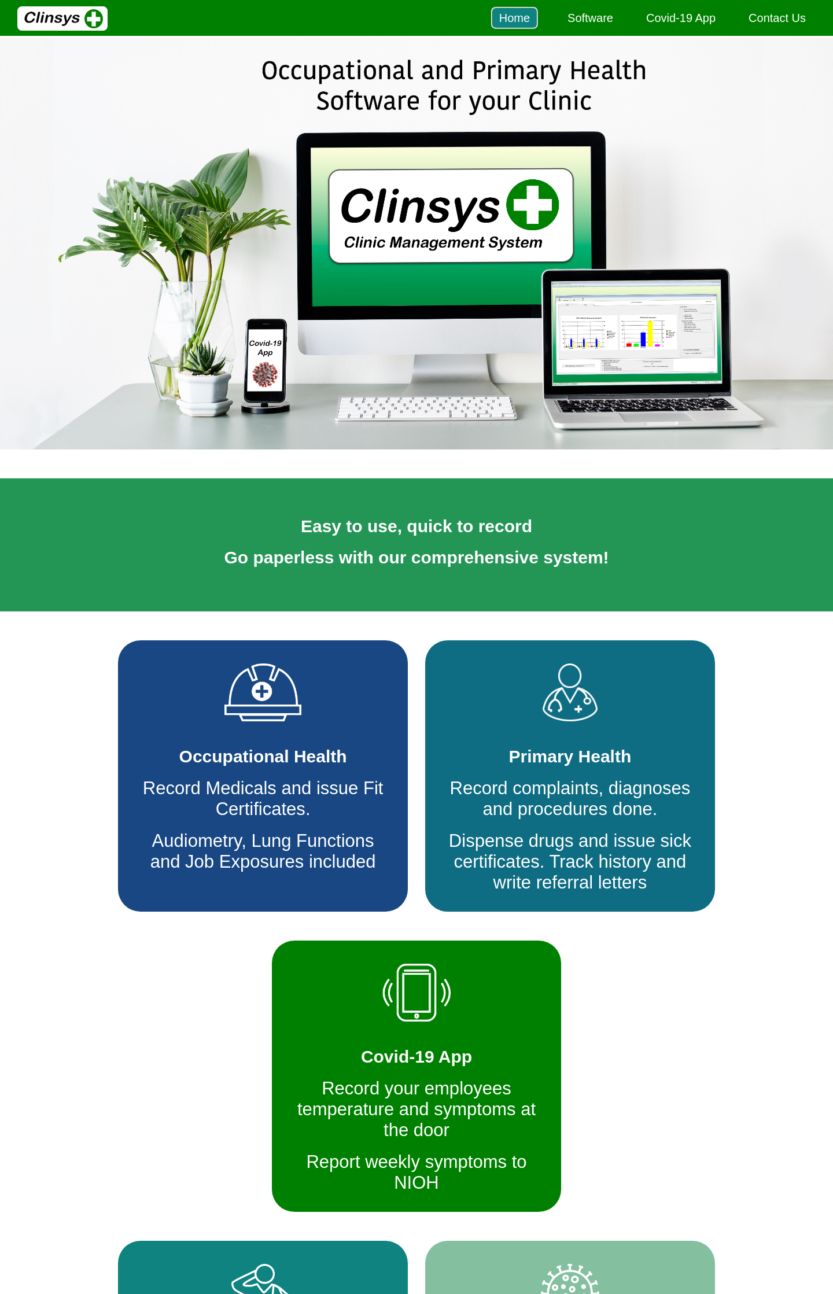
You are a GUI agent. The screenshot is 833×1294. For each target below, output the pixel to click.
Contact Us (777, 18)
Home (514, 18)
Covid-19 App (681, 18)
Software (590, 18)
